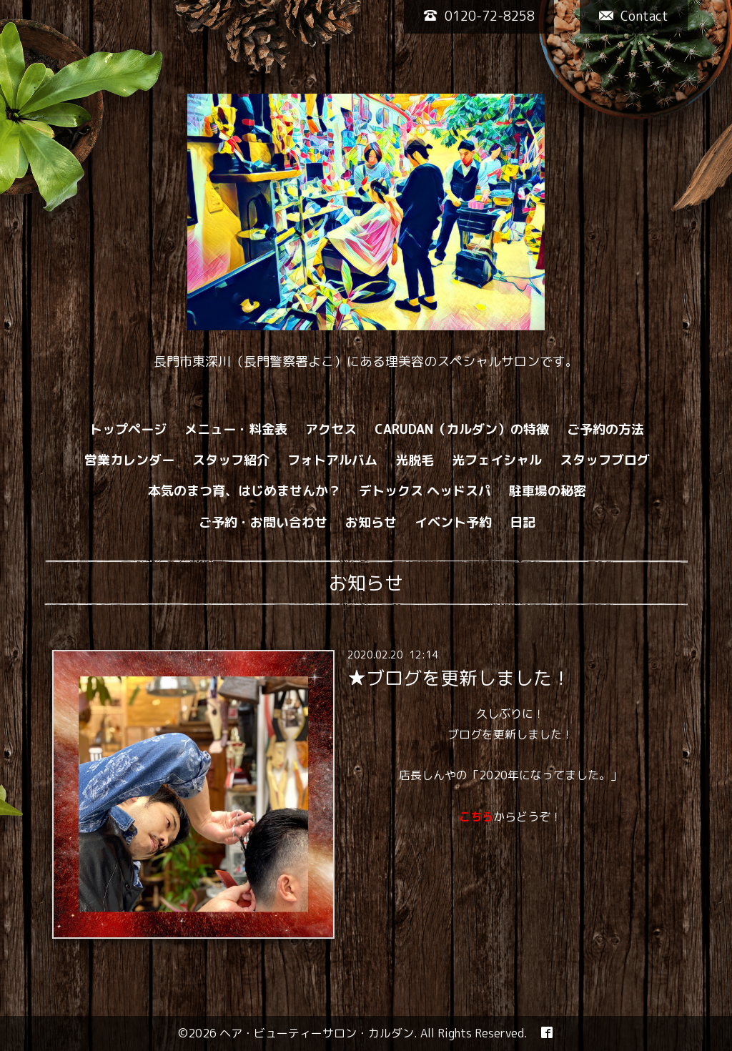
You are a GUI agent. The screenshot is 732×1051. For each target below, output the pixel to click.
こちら (476, 816)
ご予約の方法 (605, 429)
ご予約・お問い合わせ (263, 522)
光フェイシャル (497, 460)
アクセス (331, 429)
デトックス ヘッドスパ (425, 491)
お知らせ (371, 522)
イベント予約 (453, 522)
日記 (522, 522)
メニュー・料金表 (235, 429)
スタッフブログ (605, 460)
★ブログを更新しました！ (458, 678)
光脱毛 (414, 460)
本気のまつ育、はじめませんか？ (244, 491)
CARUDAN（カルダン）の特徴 (462, 429)
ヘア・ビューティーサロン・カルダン (316, 1033)
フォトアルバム (332, 460)
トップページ (128, 429)
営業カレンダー (129, 460)
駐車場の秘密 (547, 491)
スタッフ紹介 (230, 460)
